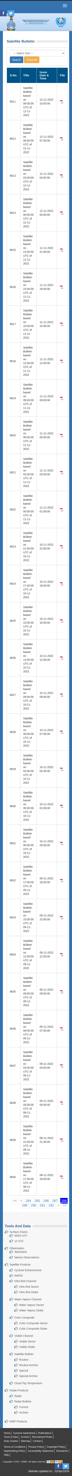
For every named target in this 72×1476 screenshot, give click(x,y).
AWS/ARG (20, 1251)
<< (15, 1201)
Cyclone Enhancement (27, 1270)
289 (24, 1205)
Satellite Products (20, 1264)
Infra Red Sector (29, 1286)
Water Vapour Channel (27, 1299)
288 (64, 1201)
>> (65, 1205)
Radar (18, 1396)
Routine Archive (28, 1365)
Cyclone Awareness (24, 1433)
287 (55, 1201)
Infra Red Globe (28, 1292)
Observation (17, 1248)
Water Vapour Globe (31, 1310)
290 (33, 1205)
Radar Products (19, 1390)
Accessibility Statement (41, 1450)
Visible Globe (27, 1346)
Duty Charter (11, 1440)
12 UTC (19, 1241)
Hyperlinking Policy (14, 1450)
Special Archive (28, 1376)
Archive (23, 1412)
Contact (37, 1440)
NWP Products (18, 1421)
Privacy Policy (36, 1446)
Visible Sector (27, 1341)
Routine (23, 1359)
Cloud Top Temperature (28, 1383)
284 (28, 1201)
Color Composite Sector (33, 1323)
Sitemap (25, 1440)
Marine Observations (26, 1257)
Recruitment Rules (42, 1436)
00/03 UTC (20, 1235)
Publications (44, 1433)
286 (46, 1201)
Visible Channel (23, 1335)
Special (23, 1370)
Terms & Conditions (15, 1446)
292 (51, 1205)
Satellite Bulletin (24, 1354)
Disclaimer (62, 1450)
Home (7, 1433)
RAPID (18, 1275)
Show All (31, 59)
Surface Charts (18, 1231)
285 (37, 1201)
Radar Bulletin (22, 1401)
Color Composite (24, 1317)
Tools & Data (11, 1436)
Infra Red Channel (25, 1281)
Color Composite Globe (33, 1328)
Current (23, 1407)
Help (6, 1454)
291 (42, 1205)
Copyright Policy (56, 1446)
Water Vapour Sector (31, 1304)
